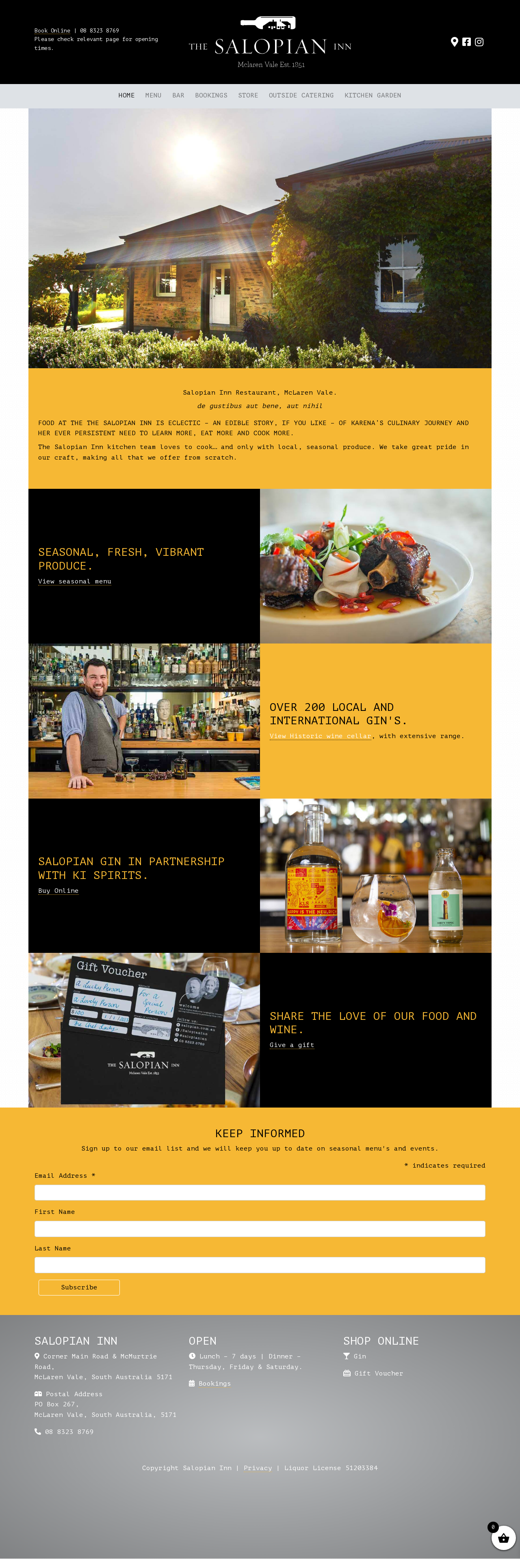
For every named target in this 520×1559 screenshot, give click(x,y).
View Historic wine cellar (320, 736)
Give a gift (292, 1045)
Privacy (258, 1468)
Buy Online (58, 890)
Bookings (211, 95)
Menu (153, 95)
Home (127, 95)
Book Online (52, 31)
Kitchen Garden (372, 95)
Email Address (65, 1175)
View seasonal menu (74, 581)
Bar (178, 95)
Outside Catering (301, 95)
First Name (55, 1212)
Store (248, 95)
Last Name (53, 1248)
